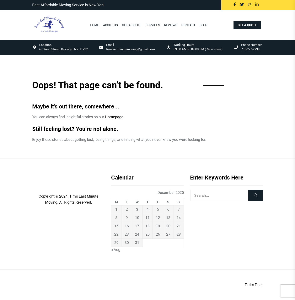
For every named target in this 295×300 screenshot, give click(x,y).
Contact (188, 25)
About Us (110, 25)
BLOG (203, 25)
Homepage (114, 117)
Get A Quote (131, 25)
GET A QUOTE (247, 25)
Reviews (170, 25)
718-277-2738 (250, 49)
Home (94, 25)
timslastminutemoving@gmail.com (130, 49)
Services (153, 25)
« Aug (115, 249)
